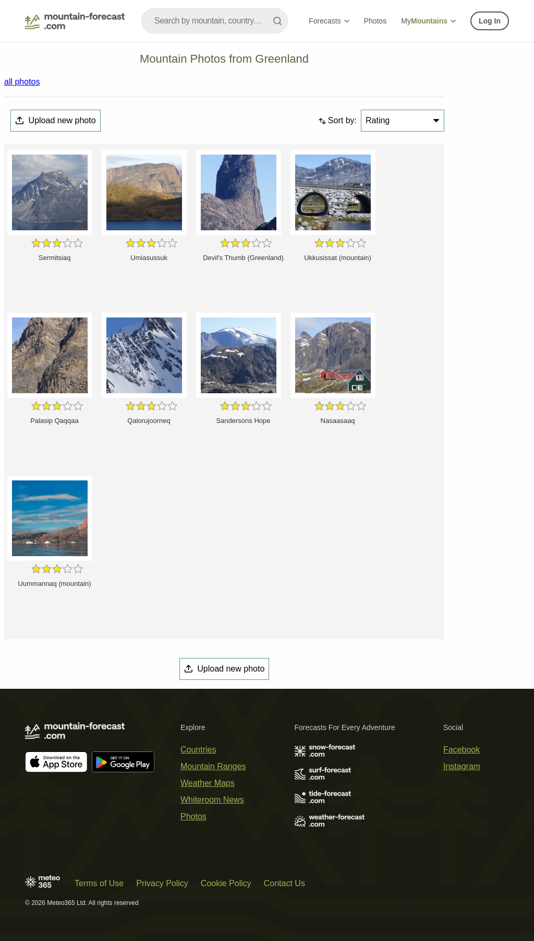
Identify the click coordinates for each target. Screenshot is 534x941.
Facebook (461, 749)
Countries (198, 749)
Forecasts (329, 21)
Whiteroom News (212, 799)
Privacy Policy (162, 883)
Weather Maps (207, 783)
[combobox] (214, 20)
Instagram (461, 766)
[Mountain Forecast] (75, 21)
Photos (375, 21)
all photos (22, 81)
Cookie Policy (226, 883)
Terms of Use (99, 883)
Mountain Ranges (213, 766)
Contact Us (284, 883)
